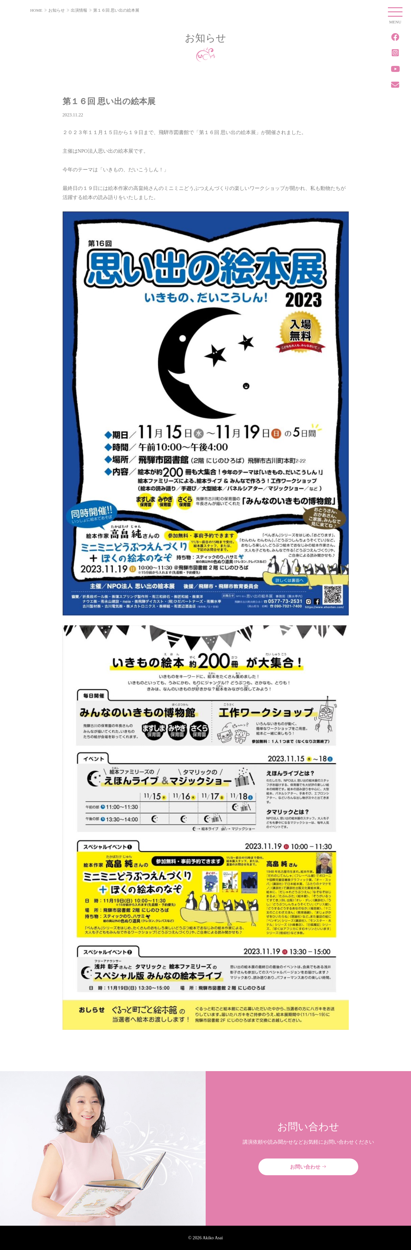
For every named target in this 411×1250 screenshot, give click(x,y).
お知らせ (56, 10)
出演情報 (79, 10)
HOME (36, 10)
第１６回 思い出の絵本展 (116, 10)
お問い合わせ (308, 1167)
